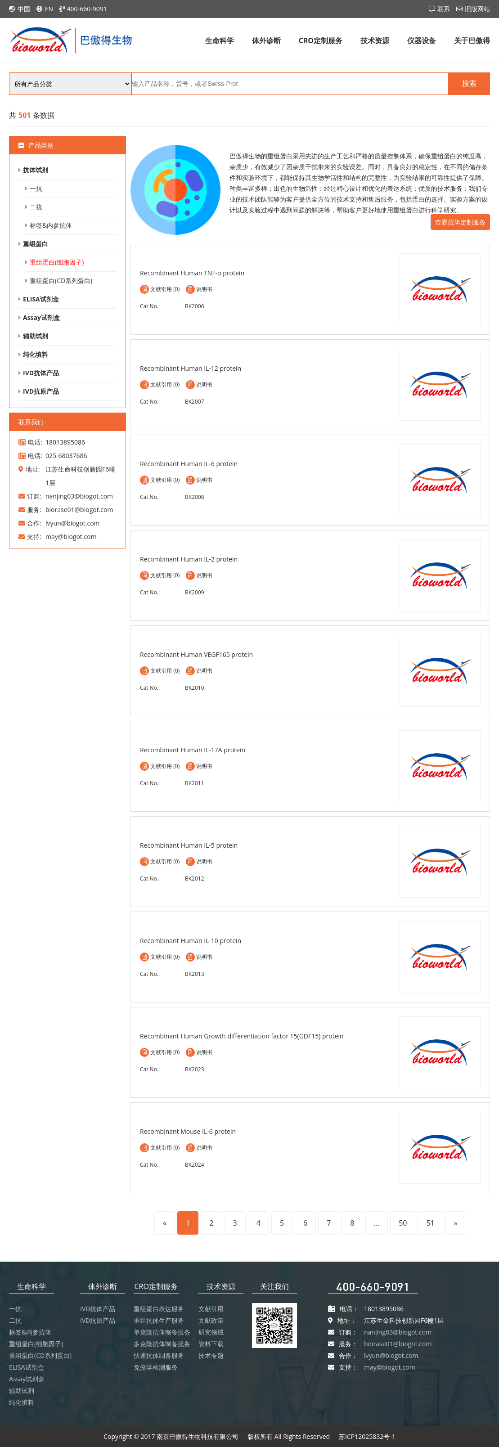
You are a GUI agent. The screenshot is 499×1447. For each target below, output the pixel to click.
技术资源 (374, 40)
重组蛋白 (35, 243)
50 (403, 1223)
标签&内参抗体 (51, 225)
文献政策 (211, 1320)
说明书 (204, 289)
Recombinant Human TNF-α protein (192, 273)
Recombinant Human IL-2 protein (189, 559)
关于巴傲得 (472, 40)
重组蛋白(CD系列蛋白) (61, 280)
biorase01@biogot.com (398, 1343)
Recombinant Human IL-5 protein (189, 845)
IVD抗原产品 (41, 391)
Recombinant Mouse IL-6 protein (188, 1131)
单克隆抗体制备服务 (162, 1332)
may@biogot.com (389, 1367)
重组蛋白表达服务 (159, 1308)
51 (430, 1223)
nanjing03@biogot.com (398, 1332)
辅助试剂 (35, 336)
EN (49, 8)
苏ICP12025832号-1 (367, 1436)
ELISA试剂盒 (41, 299)
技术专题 (211, 1355)
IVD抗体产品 (41, 372)
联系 (443, 8)
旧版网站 (477, 8)
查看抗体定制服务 (460, 222)
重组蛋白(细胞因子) (57, 262)
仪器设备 (421, 40)
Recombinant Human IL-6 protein (189, 463)
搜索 (469, 83)
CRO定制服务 (321, 40)
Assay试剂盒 (41, 317)
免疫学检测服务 (156, 1367)
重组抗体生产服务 (159, 1320)
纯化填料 (35, 354)
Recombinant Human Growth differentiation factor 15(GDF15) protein (242, 1036)
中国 (24, 8)
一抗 (36, 188)
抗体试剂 (35, 170)
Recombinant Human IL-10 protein (190, 940)
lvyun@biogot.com (391, 1355)
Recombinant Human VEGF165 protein (196, 654)
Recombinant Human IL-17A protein (192, 750)
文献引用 (211, 1308)
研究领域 (211, 1332)
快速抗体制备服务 (159, 1355)
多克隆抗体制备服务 (162, 1343)
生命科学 (219, 40)
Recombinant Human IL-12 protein (190, 368)
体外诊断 (266, 40)
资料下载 (211, 1343)
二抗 (36, 206)
